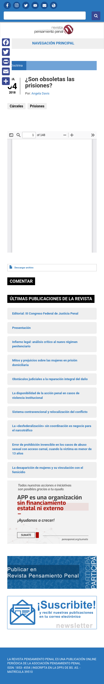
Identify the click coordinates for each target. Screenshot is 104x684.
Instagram (16, 5)
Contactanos (44, 5)
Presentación (21, 328)
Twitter (25, 5)
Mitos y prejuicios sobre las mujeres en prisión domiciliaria (44, 363)
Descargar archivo (23, 267)
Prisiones (37, 106)
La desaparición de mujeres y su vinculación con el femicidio (47, 470)
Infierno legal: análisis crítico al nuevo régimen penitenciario (44, 344)
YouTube (35, 5)
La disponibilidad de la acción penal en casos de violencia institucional (45, 395)
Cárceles (16, 106)
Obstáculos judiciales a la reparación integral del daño (50, 379)
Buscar (96, 15)
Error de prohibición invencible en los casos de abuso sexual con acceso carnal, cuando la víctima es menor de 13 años (52, 449)
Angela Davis (40, 93)
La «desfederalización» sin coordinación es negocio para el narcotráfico (51, 428)
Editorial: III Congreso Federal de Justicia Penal (45, 313)
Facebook (7, 5)
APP (53, 5)
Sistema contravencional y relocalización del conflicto (49, 412)
